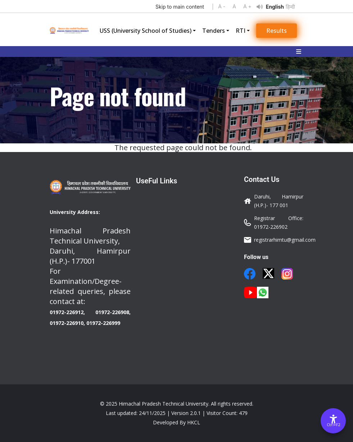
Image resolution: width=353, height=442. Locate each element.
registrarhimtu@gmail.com (285, 239)
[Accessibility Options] (333, 420)
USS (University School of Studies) (145, 31)
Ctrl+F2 (333, 424)
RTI (240, 31)
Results (276, 31)
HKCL (193, 422)
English (275, 7)
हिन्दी (290, 7)
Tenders (213, 31)
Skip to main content (179, 7)
